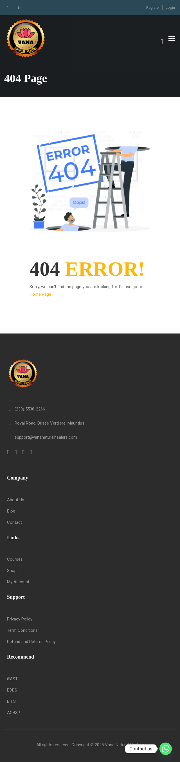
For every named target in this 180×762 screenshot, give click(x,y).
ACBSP (13, 712)
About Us (15, 499)
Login (170, 7)
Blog (11, 511)
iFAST (12, 678)
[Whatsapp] (165, 749)
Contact (14, 522)
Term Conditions (22, 630)
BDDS (12, 690)
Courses (15, 559)
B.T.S (11, 701)
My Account (18, 582)
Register (153, 7)
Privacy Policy (19, 619)
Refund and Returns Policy (31, 641)
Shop (12, 570)
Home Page (40, 296)
